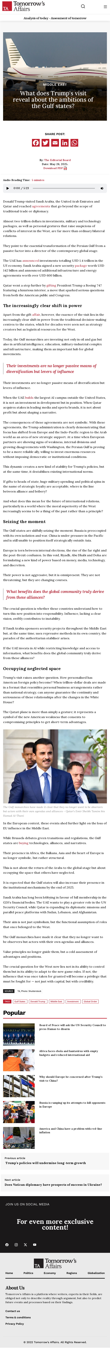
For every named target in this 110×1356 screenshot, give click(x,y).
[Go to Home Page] (23, 6)
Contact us (12, 1311)
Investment (73, 1001)
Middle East (55, 84)
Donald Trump (37, 1001)
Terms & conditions (18, 1317)
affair (36, 314)
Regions (71, 1273)
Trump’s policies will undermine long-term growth (45, 1163)
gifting (51, 285)
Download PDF (55, 168)
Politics (28, 1273)
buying (24, 843)
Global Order (90, 1001)
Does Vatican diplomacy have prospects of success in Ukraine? (53, 1185)
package (81, 265)
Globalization (96, 1273)
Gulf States (19, 1001)
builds (29, 397)
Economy (50, 1273)
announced (30, 260)
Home (9, 1273)
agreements (41, 206)
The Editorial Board (57, 160)
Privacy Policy (14, 1323)
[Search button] (83, 6)
